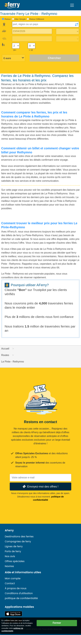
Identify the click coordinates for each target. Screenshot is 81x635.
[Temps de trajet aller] (67, 31)
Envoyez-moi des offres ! (40, 486)
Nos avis (10, 556)
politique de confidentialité (21, 598)
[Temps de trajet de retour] (67, 39)
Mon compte (13, 578)
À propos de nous (15, 588)
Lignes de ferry (14, 546)
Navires (9, 566)
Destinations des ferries (19, 536)
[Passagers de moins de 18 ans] (31, 46)
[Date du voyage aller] (32, 31)
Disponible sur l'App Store (13, 613)
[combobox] (45, 24)
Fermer (57, 623)
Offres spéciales (14, 561)
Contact (10, 583)
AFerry (9, 530)
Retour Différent (36, 19)
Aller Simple (20, 19)
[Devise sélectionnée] (13, 58)
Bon (22, 290)
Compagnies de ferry (18, 541)
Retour (7, 19)
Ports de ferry (13, 551)
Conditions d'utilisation (19, 593)
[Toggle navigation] (72, 5)
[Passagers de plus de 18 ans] (15, 46)
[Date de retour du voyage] (32, 39)
